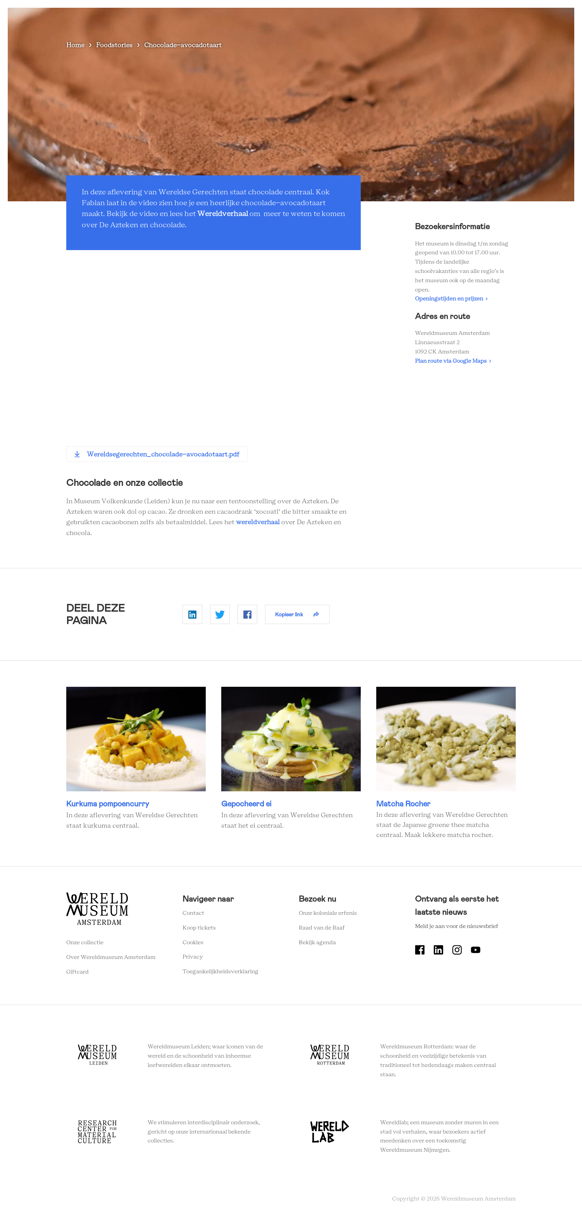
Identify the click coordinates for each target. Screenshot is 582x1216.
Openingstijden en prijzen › (451, 299)
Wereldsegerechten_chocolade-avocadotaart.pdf (163, 454)
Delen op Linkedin (192, 614)
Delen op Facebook (247, 614)
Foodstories (114, 45)
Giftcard (77, 972)
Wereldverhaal (222, 214)
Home (75, 45)
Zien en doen (277, 19)
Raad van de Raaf (322, 928)
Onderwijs (425, 19)
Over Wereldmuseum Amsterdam (110, 957)
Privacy (193, 957)
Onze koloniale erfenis (328, 913)
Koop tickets (199, 928)
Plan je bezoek (326, 19)
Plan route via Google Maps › (453, 361)
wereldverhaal (258, 522)
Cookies (193, 942)
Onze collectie (84, 942)
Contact (193, 913)
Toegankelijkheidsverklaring (220, 971)
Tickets (461, 19)
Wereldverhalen (378, 19)
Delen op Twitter (220, 614)
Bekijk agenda (317, 942)
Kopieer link (289, 614)
